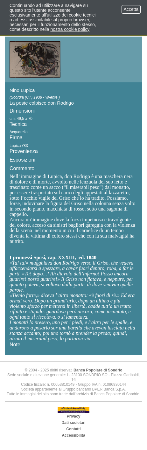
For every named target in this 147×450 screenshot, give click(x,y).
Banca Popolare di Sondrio (98, 370)
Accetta (131, 9)
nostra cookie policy (69, 29)
